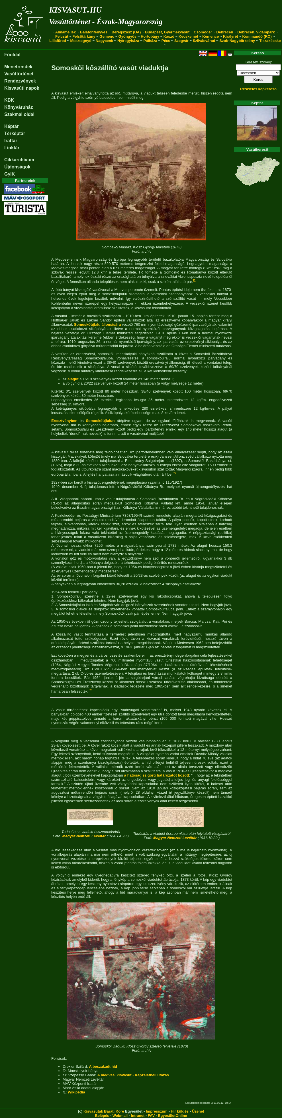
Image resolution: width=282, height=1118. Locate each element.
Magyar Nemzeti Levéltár (84, 836)
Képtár (11, 126)
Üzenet (198, 1111)
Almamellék (65, 32)
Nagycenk (104, 41)
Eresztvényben (64, 421)
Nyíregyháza (128, 41)
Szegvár (181, 41)
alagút (73, 379)
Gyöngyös (127, 36)
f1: (65, 1092)
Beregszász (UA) (126, 32)
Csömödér (203, 32)
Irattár (10, 140)
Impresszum (156, 1111)
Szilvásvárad (204, 41)
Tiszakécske (270, 41)
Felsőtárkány (83, 36)
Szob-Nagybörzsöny (237, 41)
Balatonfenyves (93, 32)
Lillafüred (57, 41)
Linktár (11, 147)
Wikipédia (76, 1092)
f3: (65, 1075)
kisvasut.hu (75, 8)
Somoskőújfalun (100, 421)
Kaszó (169, 36)
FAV (151, 1115)
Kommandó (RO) (257, 36)
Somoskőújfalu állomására (97, 324)
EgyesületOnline (172, 1115)
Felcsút (61, 36)
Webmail (120, 1115)
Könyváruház (18, 107)
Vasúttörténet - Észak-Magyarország (105, 21)
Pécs (166, 41)
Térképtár (14, 133)
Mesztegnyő (80, 41)
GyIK (9, 174)
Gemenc (106, 36)
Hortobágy (150, 36)
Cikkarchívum (19, 159)
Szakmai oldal (19, 114)
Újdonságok (17, 166)
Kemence (210, 36)
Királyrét (230, 36)
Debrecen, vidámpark (256, 32)
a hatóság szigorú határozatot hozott (156, 775)
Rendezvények (20, 81)
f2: (65, 1071)
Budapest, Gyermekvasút (167, 32)
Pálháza (150, 41)
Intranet (138, 1115)
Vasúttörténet (18, 73)
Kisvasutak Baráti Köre (103, 1111)
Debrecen (224, 32)
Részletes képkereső (258, 89)
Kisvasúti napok (21, 88)
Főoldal (12, 54)
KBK (9, 100)
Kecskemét (188, 36)
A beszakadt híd (103, 1066)
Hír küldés (180, 1111)
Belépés (102, 1115)
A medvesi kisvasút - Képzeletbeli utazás (133, 1075)
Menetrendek (18, 66)
